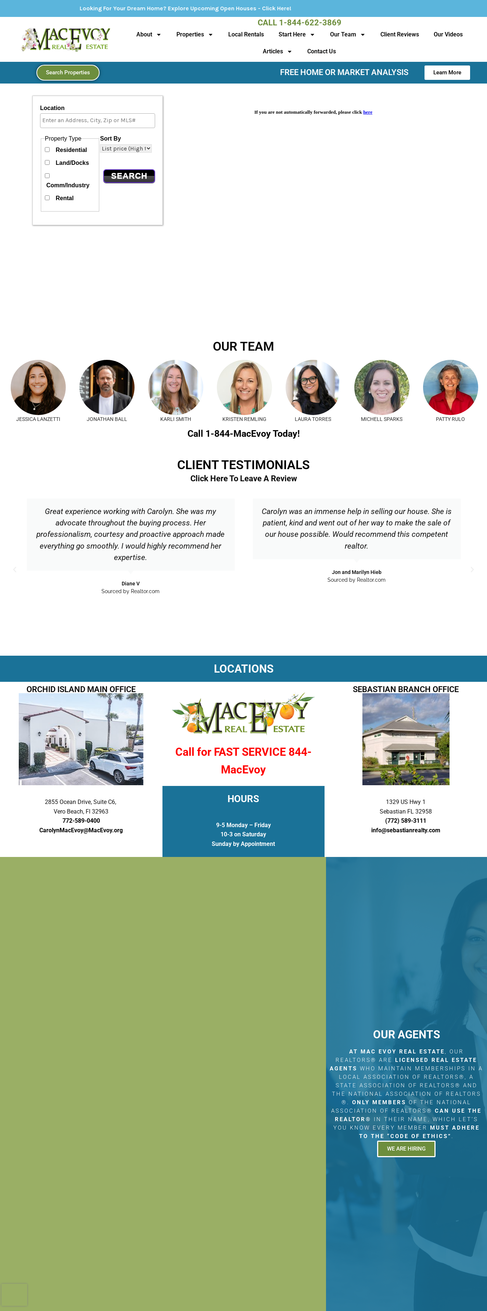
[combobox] (97, 120)
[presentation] (14, 1295)
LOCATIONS (243, 668)
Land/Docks (72, 163)
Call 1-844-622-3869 (299, 22)
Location (52, 108)
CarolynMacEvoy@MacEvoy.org (81, 830)
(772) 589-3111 (405, 820)
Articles (278, 51)
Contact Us (321, 51)
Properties (195, 34)
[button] (14, 569)
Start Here (297, 34)
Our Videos (448, 34)
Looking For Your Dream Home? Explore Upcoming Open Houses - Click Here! (214, 8)
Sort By (110, 138)
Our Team (348, 34)
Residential (71, 150)
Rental (64, 198)
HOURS (243, 798)
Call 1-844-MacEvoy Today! (243, 433)
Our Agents (406, 1034)
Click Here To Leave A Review (243, 478)
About (149, 34)
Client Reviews (399, 34)
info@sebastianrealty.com (405, 830)
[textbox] (99, 120)
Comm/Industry (67, 185)
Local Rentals (246, 34)
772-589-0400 (81, 820)
